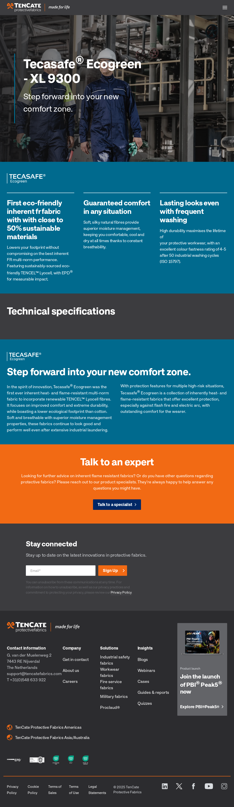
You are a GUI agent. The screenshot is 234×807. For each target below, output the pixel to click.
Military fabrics (114, 696)
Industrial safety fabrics (115, 660)
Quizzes (145, 703)
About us (71, 670)
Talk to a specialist (115, 504)
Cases (143, 681)
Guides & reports (153, 692)
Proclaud (110, 707)
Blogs (143, 659)
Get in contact (76, 659)
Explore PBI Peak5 (200, 707)
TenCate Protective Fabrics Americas (44, 727)
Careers (70, 681)
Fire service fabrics (111, 684)
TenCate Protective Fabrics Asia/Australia (48, 737)
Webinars (146, 670)
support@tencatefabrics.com (34, 673)
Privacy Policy (121, 592)
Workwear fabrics (109, 672)
